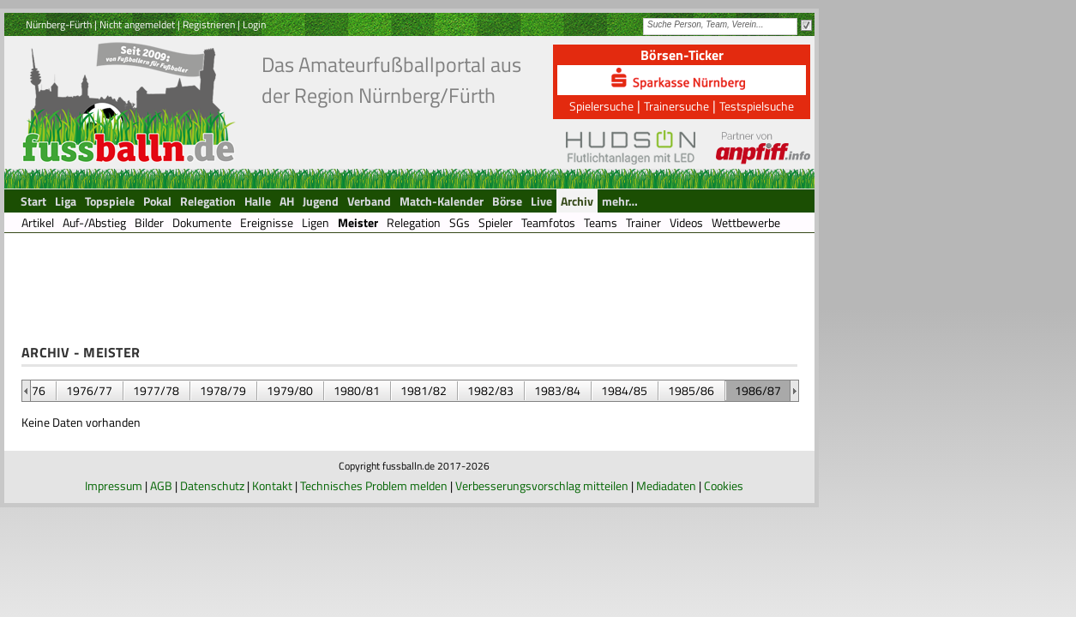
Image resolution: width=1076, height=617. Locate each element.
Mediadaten (666, 485)
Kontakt (272, 485)
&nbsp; (26, 390)
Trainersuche (676, 106)
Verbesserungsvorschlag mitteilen (541, 485)
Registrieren (209, 24)
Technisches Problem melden (374, 485)
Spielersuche (601, 106)
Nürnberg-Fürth (59, 24)
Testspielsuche (756, 106)
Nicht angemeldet (137, 24)
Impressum (113, 485)
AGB (161, 485)
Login (254, 24)
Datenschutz (212, 485)
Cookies (723, 485)
